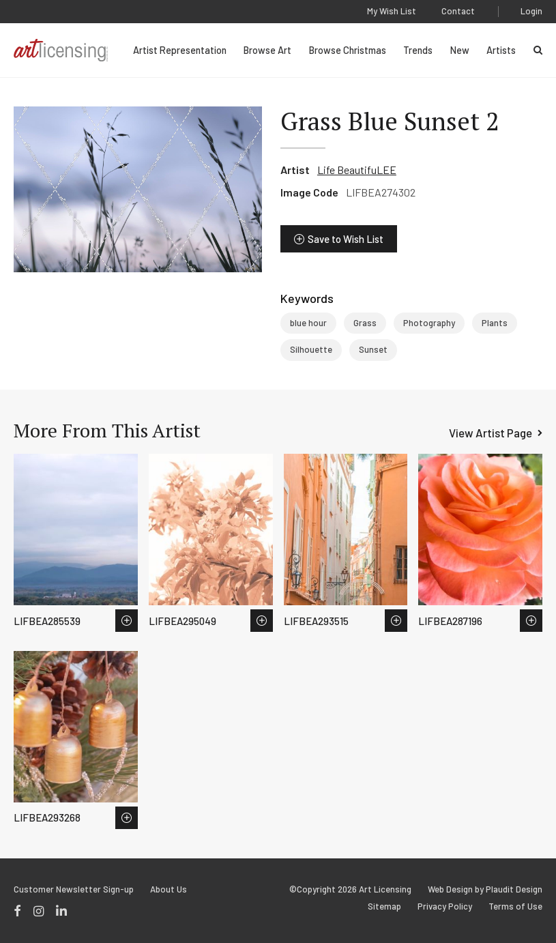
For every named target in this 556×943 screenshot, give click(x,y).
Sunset (373, 349)
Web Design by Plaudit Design (485, 889)
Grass (365, 322)
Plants (495, 322)
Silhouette (311, 349)
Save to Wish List (345, 239)
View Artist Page (490, 432)
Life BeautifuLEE (356, 169)
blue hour (308, 322)
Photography (429, 322)
